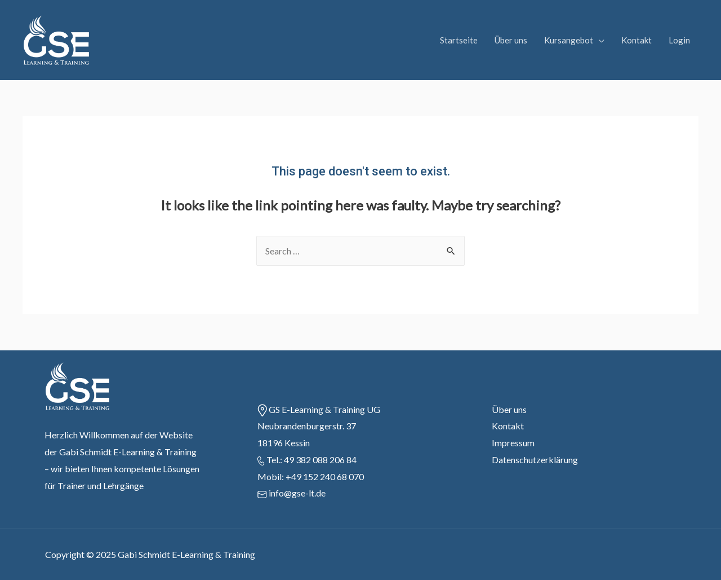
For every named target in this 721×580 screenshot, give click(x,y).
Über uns (511, 40)
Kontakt (636, 40)
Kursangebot (568, 40)
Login (679, 40)
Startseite (459, 40)
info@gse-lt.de (297, 492)
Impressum (513, 442)
